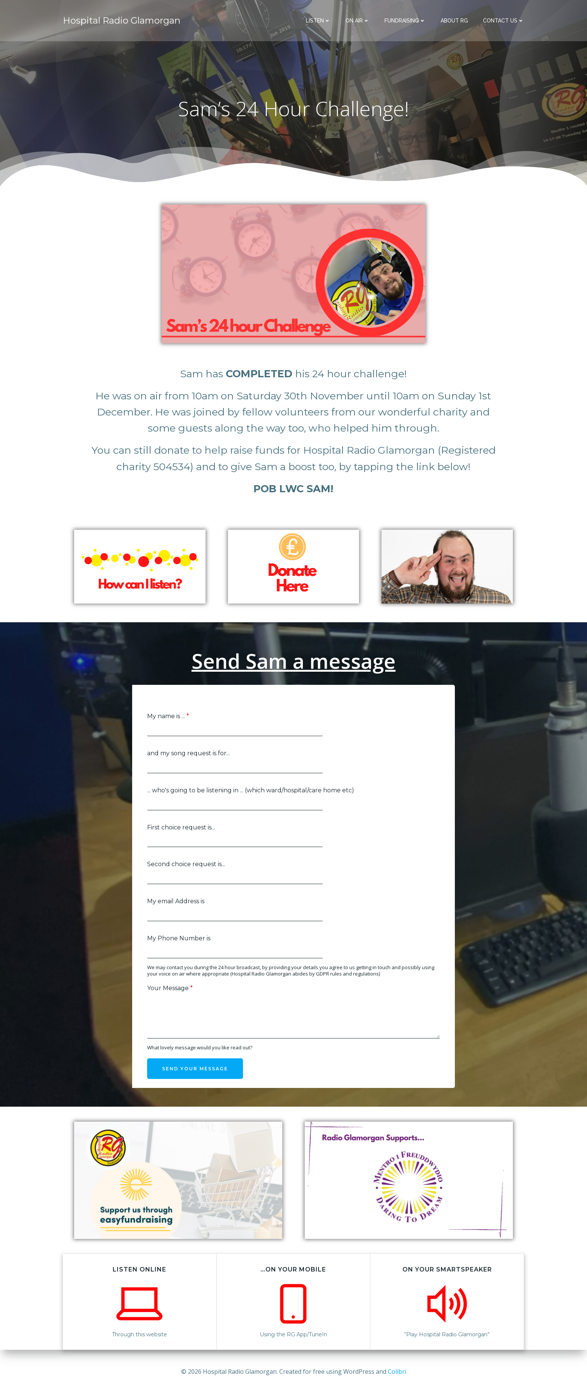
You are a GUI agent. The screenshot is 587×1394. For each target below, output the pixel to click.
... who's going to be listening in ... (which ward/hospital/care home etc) (250, 790)
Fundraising (405, 21)
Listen (318, 21)
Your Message (170, 988)
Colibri (397, 1371)
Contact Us (503, 21)
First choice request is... (181, 827)
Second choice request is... (186, 864)
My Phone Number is (178, 938)
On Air (357, 21)
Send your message (195, 1068)
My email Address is (175, 901)
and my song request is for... (188, 753)
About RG (454, 21)
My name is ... (168, 716)
